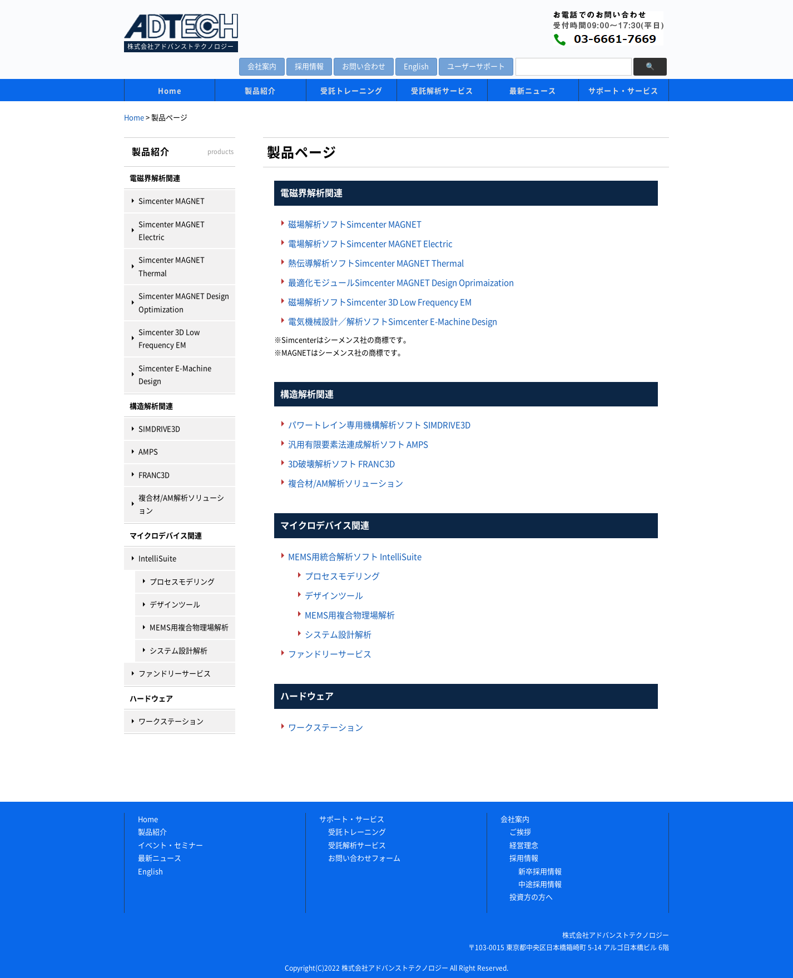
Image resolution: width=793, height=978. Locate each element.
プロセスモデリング (182, 581)
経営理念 (523, 845)
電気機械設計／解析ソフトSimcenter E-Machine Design (392, 321)
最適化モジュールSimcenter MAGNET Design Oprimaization (401, 283)
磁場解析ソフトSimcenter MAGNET (355, 224)
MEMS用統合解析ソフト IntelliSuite (355, 557)
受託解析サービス (442, 91)
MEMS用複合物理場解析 (189, 627)
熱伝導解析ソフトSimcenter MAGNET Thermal (376, 263)
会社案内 (261, 66)
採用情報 (309, 66)
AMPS (148, 451)
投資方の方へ (531, 897)
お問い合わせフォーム (364, 858)
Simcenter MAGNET (171, 201)
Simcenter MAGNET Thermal (171, 266)
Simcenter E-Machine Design (174, 375)
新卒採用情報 (540, 871)
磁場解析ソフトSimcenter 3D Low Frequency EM (380, 302)
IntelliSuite (157, 558)
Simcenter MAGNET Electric (171, 231)
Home (170, 91)
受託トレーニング (351, 91)
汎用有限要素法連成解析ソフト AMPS (358, 444)
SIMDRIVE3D (159, 429)
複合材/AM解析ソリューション (181, 504)
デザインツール (175, 604)
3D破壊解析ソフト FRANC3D (341, 464)
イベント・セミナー (170, 845)
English (416, 66)
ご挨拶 (520, 832)
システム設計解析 (178, 650)
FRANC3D (154, 475)
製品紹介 (260, 91)
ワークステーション (171, 721)
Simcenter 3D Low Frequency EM (169, 339)
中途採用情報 (540, 884)
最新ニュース (532, 91)
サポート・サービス (623, 91)
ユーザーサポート (476, 66)
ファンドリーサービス (174, 673)
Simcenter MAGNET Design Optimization (183, 302)
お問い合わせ (363, 66)
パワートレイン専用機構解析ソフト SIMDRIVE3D (379, 425)
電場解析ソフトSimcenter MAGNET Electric (370, 244)
